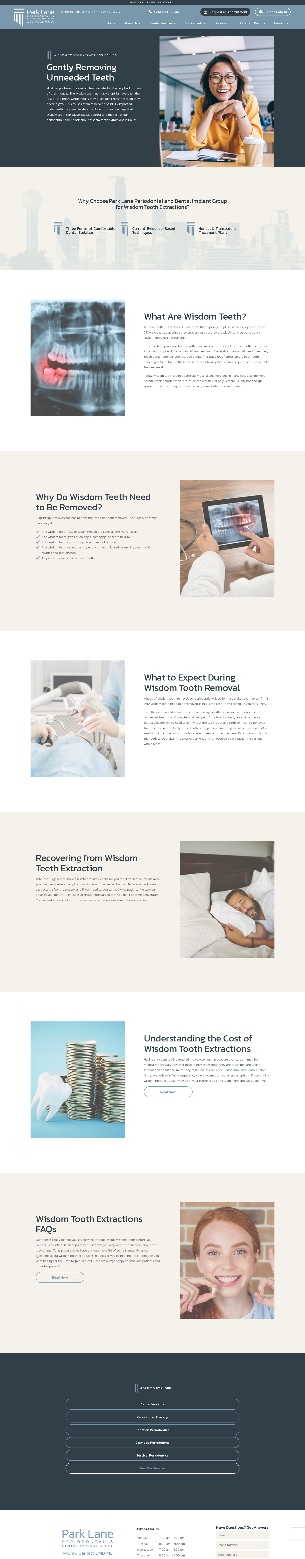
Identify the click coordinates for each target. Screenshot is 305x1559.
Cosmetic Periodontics (238, 1405)
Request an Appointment (225, 12)
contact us (43, 1246)
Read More (168, 1093)
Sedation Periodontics (181, 1405)
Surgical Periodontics (124, 1420)
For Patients (196, 23)
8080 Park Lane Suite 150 (91, 12)
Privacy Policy (138, 1547)
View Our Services (181, 1420)
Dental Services (163, 23)
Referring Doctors (252, 23)
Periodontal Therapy (124, 1405)
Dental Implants (67, 1405)
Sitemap (120, 1547)
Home (111, 23)
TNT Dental (202, 1547)
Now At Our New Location (152, 2)
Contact (282, 23)
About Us (132, 23)
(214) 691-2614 (164, 12)
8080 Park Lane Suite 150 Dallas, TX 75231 (166, 1531)
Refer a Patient (272, 12)
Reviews (223, 23)
